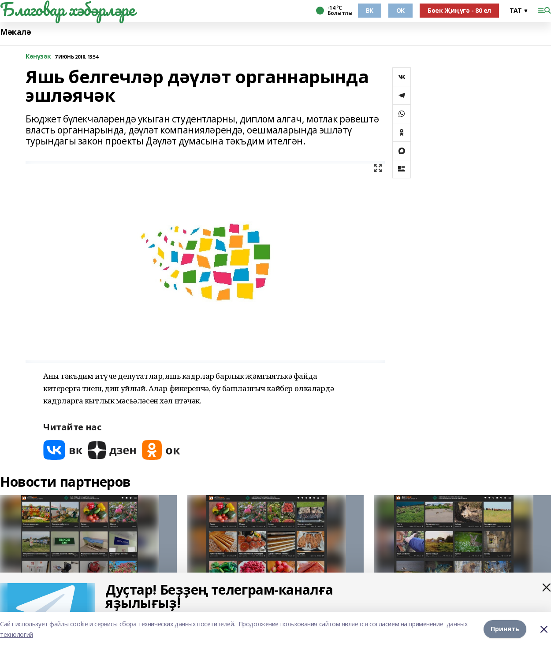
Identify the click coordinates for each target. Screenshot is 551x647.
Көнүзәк (38, 56)
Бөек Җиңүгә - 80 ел (459, 10)
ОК (400, 10)
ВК (369, 10)
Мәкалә (15, 32)
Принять (505, 629)
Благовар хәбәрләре (67, 9)
